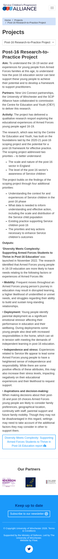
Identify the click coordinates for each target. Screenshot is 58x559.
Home (8, 20)
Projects (18, 20)
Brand (19, 8)
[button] (29, 42)
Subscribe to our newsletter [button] (29, 513)
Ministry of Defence (32, 535)
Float (34, 540)
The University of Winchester (35, 536)
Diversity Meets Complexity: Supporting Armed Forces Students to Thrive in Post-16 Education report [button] (29, 441)
